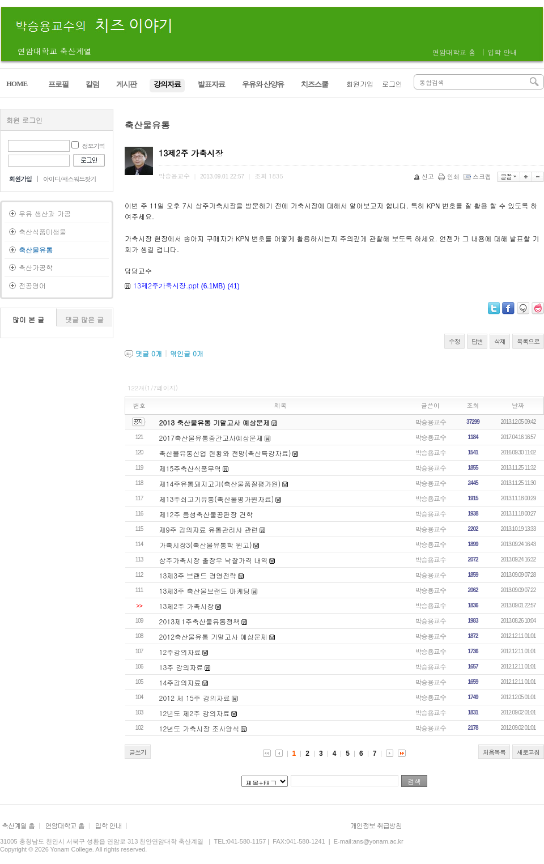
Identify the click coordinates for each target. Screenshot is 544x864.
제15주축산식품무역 (190, 468)
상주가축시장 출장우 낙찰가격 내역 (213, 560)
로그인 (392, 83)
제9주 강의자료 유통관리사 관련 (208, 529)
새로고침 (528, 752)
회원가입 (359, 83)
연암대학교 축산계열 (55, 51)
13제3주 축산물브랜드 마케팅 (204, 590)
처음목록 (494, 752)
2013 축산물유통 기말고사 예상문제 (214, 422)
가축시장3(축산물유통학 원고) (205, 545)
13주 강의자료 (181, 667)
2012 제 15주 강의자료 (194, 698)
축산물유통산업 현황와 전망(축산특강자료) (225, 453)
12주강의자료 (180, 652)
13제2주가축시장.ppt (166, 285)
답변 (477, 341)
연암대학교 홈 (453, 52)
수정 (454, 341)
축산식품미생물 (42, 231)
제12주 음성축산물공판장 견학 (206, 514)
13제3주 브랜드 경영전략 (198, 575)
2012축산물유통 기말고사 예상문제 (213, 636)
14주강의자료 (180, 682)
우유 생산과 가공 (45, 213)
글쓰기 (137, 752)
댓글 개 (148, 353)
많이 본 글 (28, 319)
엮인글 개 (186, 353)
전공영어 (32, 285)
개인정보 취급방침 (376, 825)
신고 (424, 176)
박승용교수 (430, 422)
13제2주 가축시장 (186, 606)
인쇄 (450, 176)
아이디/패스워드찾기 (69, 178)
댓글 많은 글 (84, 319)
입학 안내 (502, 52)
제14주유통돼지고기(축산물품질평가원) (220, 483)
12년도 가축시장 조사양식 (199, 728)
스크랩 (478, 176)
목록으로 (528, 341)
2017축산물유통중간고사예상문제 (211, 437)
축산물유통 (36, 249)
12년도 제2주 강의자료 (194, 713)
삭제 (499, 341)
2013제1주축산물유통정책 (199, 621)
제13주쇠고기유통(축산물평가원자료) (216, 499)
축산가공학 (36, 267)
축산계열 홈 (18, 825)
